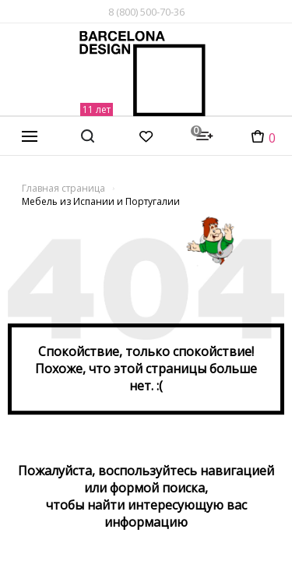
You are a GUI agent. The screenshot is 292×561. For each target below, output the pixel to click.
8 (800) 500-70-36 (146, 11)
